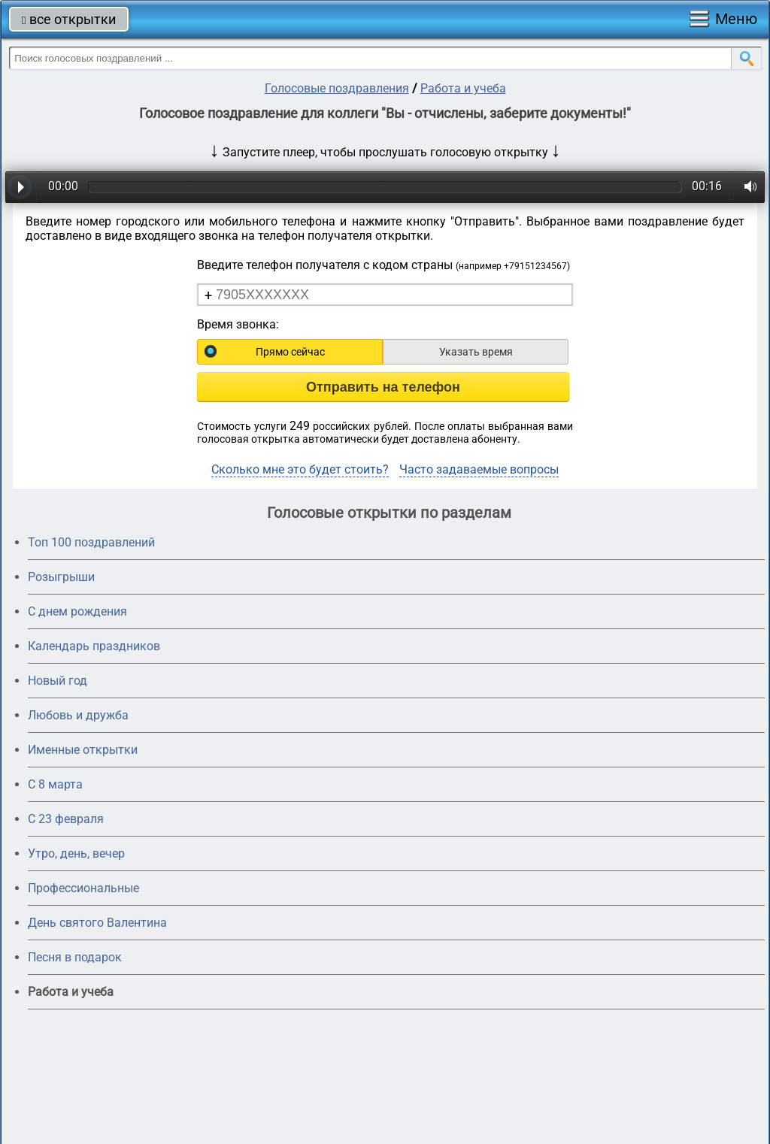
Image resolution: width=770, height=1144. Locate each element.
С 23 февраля (66, 819)
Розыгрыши (61, 577)
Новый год (57, 680)
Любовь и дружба (78, 715)
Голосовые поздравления (337, 88)
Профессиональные (83, 888)
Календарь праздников (94, 646)
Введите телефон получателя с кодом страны (383, 265)
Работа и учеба (463, 88)
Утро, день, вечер (76, 853)
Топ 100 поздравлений (91, 542)
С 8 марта (55, 784)
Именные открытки (83, 750)
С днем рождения (77, 611)
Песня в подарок (75, 957)
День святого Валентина (97, 923)
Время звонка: (238, 324)
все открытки (69, 19)
